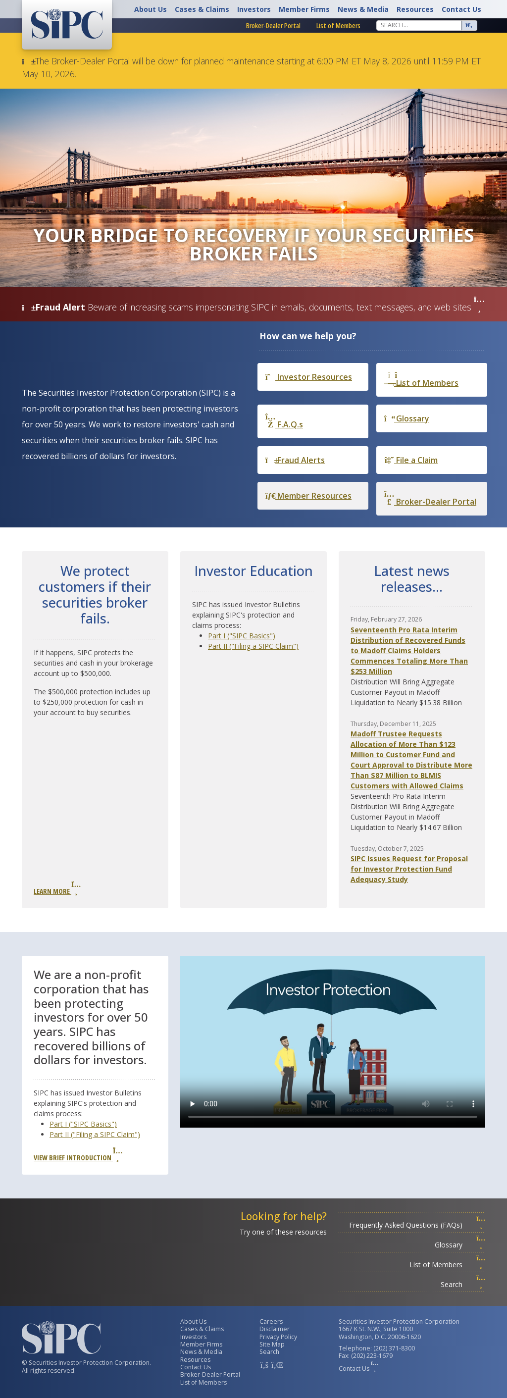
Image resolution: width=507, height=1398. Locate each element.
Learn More (57, 888)
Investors (254, 9)
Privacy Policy (278, 1337)
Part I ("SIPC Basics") (241, 635)
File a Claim (411, 460)
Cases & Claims (202, 9)
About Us (150, 9)
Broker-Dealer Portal (273, 25)
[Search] (418, 25)
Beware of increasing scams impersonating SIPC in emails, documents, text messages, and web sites (286, 307)
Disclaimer (274, 1329)
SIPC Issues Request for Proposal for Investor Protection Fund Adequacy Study (409, 869)
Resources (415, 9)
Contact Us (461, 9)
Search (463, 1284)
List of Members (338, 25)
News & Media (363, 9)
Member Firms (304, 9)
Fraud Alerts (295, 460)
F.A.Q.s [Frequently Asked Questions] (284, 421)
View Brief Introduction (78, 1154)
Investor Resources (308, 376)
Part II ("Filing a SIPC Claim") (253, 646)
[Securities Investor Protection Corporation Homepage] (67, 24)
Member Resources (308, 495)
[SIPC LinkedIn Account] (276, 1364)
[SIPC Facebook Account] (264, 1364)
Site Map (272, 1344)
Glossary (406, 418)
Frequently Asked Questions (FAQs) (417, 1225)
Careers (271, 1321)
